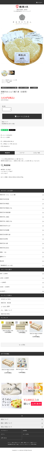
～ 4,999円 (8, 82)
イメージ (22, 152)
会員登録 (25, 430)
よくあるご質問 (5, 306)
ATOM (35, 444)
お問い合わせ (4, 437)
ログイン (3, 434)
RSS (32, 444)
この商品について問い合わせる (8, 143)
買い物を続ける (5, 146)
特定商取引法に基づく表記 (8, 123)
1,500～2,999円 (9, 81)
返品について (5, 121)
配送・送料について (25, 442)
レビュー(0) (36, 152)
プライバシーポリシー (24, 444)
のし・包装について (6, 310)
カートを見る (26, 434)
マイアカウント (4, 430)
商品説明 (7, 152)
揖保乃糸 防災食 (6, 302)
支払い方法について (16, 442)
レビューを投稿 (5, 137)
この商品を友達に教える (7, 141)
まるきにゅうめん (6, 299)
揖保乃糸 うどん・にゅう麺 (11, 79)
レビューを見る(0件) (6, 135)
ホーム (3, 79)
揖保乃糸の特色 (5, 314)
